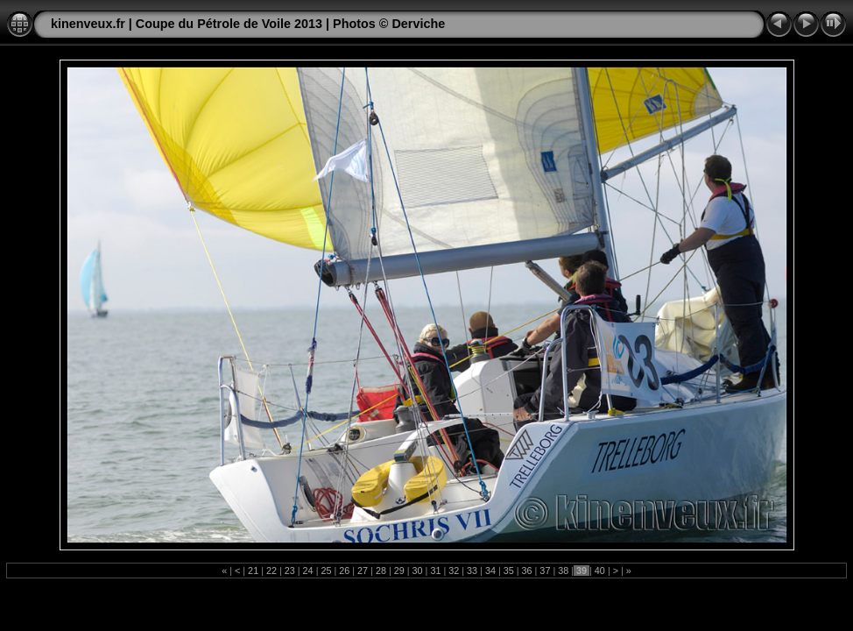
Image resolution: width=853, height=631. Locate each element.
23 (290, 570)
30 (418, 570)
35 (509, 570)
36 (527, 570)
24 (308, 570)
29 (399, 570)
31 (435, 570)
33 (472, 570)
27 (362, 570)
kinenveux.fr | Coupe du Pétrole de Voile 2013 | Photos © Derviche (248, 24)
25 (326, 570)
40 (600, 570)
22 (271, 570)
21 (253, 570)
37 (545, 570)
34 (490, 570)
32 (454, 570)
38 (563, 570)
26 (344, 570)
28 (381, 570)
